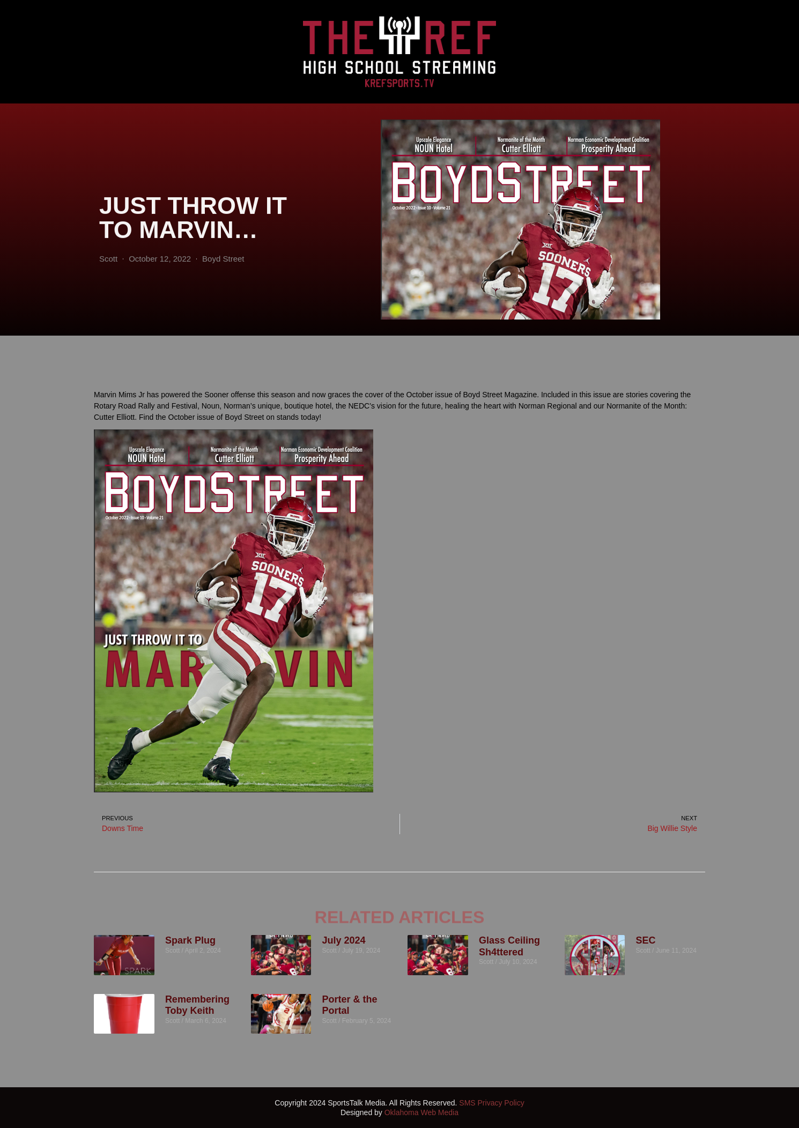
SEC (645, 940)
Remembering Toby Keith (197, 1005)
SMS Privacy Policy (491, 1103)
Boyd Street (223, 283)
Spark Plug (190, 940)
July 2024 (343, 940)
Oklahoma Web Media (421, 1112)
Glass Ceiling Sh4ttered (509, 946)
